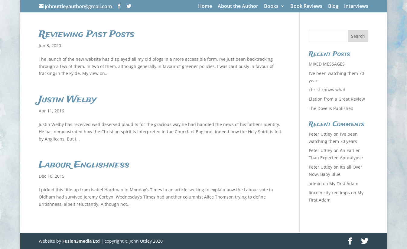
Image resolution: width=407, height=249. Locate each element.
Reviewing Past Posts (87, 34)
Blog (333, 6)
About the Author (238, 6)
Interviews (356, 6)
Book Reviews (306, 6)
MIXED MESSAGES (327, 64)
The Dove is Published (331, 108)
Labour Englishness (84, 165)
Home (205, 6)
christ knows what (327, 89)
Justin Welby (67, 99)
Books (271, 6)
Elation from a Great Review (337, 99)
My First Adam (343, 183)
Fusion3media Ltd (81, 241)
